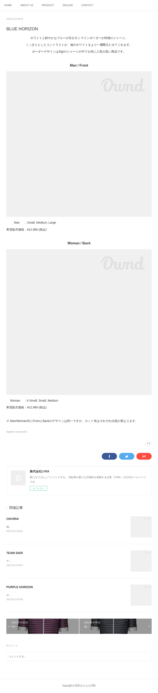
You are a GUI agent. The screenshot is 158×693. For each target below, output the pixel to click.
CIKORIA (12, 518)
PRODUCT (48, 5)
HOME (8, 5)
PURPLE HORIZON (19, 587)
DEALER (68, 5)
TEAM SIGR (14, 553)
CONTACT (87, 5)
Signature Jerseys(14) (16, 432)
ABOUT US (26, 5)
